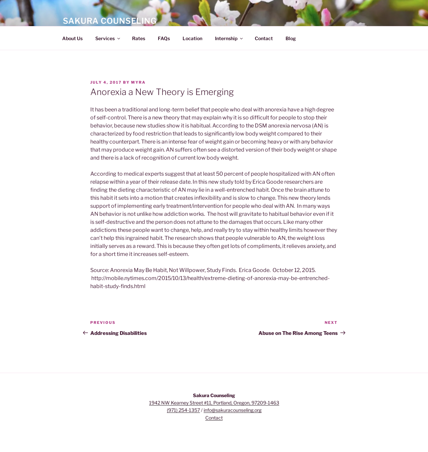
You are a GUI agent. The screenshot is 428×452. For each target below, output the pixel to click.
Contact (264, 38)
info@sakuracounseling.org (232, 410)
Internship (229, 38)
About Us (72, 38)
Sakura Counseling (110, 21)
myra (138, 82)
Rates (138, 38)
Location (192, 38)
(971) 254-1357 (183, 410)
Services (108, 38)
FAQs (164, 38)
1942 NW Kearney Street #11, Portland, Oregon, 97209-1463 (214, 402)
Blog (291, 38)
